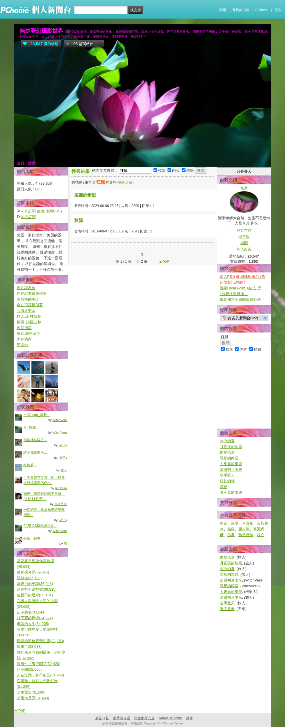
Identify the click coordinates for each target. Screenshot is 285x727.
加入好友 (244, 249)
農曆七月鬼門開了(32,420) (38, 664)
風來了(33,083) (29, 646)
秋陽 (78, 220)
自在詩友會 (26, 288)
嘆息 (223, 487)
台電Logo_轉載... (36, 415)
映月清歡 (24, 328)
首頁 (20, 163)
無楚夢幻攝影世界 (41, 31)
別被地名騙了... (35, 440)
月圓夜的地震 (231, 447)
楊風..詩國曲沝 (29, 322)
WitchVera (60, 420)
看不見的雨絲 (231, 492)
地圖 (244, 243)
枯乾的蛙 (227, 481)
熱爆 (231, 529)
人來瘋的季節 (231, 464)
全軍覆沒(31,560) (31, 692)
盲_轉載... (31, 427)
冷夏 (234, 523)
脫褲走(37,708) (29, 578)
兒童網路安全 (144, 718)
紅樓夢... (30, 465)
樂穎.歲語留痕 (28, 333)
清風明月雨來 (231, 469)
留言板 (244, 236)
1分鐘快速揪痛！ (234, 294)
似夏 (231, 535)
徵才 (189, 718)
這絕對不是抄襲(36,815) (37, 589)
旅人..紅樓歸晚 (29, 316)
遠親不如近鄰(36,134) (35, 595)
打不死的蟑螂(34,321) (35, 618)
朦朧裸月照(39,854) (33, 572)
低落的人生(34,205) (33, 624)
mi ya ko (61, 488)
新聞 (222, 10)
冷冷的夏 (227, 441)
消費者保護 (121, 718)
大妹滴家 (24, 339)
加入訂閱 (28, 217)
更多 (23, 345)
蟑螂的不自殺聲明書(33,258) (40, 641)
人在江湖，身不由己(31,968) (40, 675)
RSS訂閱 (28, 211)
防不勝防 (245, 535)
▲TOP (163, 262)
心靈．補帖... (33, 538)
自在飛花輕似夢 (30, 305)
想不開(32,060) (29, 669)
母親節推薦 (240, 10)
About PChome (170, 718)
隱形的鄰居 (229, 458)
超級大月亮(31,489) (33, 698)
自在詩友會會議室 (32, 293)
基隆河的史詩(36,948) (35, 583)
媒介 (260, 535)
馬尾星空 (60, 504)
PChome (262, 10)
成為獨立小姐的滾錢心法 (240, 299)
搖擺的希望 (85, 194)
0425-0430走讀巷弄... (39, 526)
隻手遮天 (227, 475)
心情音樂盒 (26, 310)
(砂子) (62, 445)
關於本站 (244, 230)
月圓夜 (247, 523)
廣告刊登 (102, 718)
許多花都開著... (35, 453)
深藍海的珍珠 (28, 299)
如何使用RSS (49, 211)
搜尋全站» (125, 182)
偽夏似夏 (227, 452)
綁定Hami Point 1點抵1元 (241, 288)
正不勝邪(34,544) (31, 612)
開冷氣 (244, 529)
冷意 (223, 523)
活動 (31, 163)
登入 (278, 10)
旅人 (64, 470)
